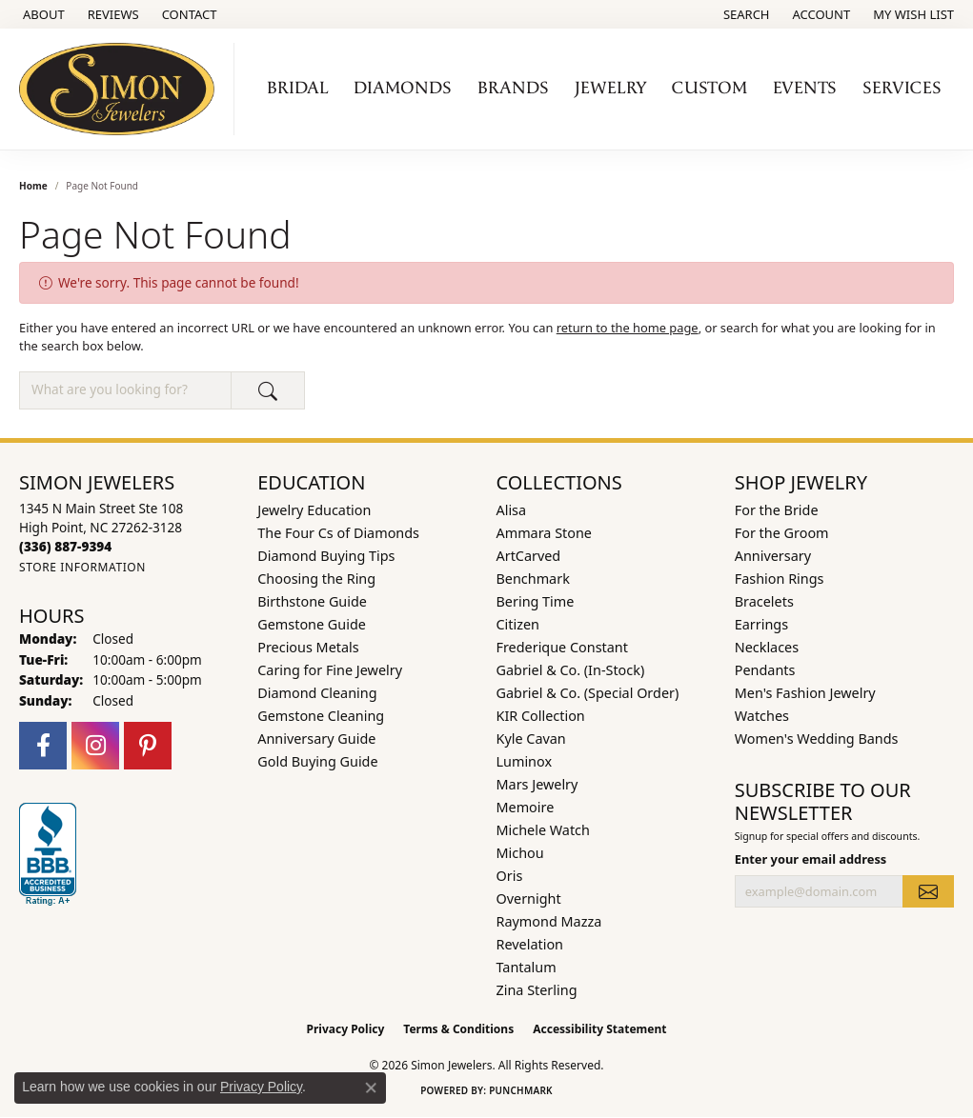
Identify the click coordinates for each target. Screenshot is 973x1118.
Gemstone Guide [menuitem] (311, 624)
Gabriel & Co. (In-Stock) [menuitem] (571, 670)
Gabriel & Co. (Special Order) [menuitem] (588, 693)
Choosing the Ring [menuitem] (316, 578)
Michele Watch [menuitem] (543, 830)
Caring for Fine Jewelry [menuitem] (329, 670)
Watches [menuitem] (762, 716)
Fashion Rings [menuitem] (779, 578)
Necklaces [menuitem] (767, 647)
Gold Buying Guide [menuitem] (317, 761)
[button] (745, 14)
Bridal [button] (298, 88)
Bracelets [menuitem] (764, 601)
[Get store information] (82, 567)
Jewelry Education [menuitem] (314, 510)
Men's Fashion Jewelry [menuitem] (805, 693)
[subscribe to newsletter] (928, 891)
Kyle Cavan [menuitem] (531, 738)
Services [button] (902, 88)
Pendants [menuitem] (765, 670)
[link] (42, 14)
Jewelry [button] (611, 88)
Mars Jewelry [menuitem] (537, 784)
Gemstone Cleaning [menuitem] (320, 716)
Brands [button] (513, 88)
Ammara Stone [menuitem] (544, 533)
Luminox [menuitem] (525, 761)
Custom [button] (709, 88)
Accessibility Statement (599, 1029)
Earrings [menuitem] (761, 624)
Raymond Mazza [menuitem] (549, 921)
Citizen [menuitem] (518, 624)
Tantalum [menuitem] (527, 967)
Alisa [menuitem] (512, 510)
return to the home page (628, 327)
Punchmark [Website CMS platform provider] (521, 1090)
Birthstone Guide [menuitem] (312, 601)
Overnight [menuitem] (529, 898)
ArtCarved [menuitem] (529, 556)
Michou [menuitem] (520, 853)
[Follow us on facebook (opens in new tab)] (43, 745)
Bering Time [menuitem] (536, 601)
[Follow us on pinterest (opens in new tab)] (148, 745)
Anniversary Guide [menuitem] (316, 738)
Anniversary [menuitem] (773, 556)
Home (33, 185)
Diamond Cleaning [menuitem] (316, 693)
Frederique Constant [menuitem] (562, 647)
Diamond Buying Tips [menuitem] (326, 556)
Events (805, 88)
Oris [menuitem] (510, 876)
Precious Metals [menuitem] (307, 647)
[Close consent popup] (370, 1087)
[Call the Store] (65, 546)
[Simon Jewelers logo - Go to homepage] (122, 89)
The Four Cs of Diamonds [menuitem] (338, 533)
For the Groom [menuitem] (782, 533)
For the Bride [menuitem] (777, 510)
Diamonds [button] (403, 88)
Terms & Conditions (458, 1029)
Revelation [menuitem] (530, 944)
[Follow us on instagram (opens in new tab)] (95, 745)
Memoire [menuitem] (526, 807)
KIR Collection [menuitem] (541, 716)
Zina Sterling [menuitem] (537, 990)
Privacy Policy (346, 1029)
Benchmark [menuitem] (533, 578)
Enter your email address (811, 859)
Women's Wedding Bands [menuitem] (817, 738)
